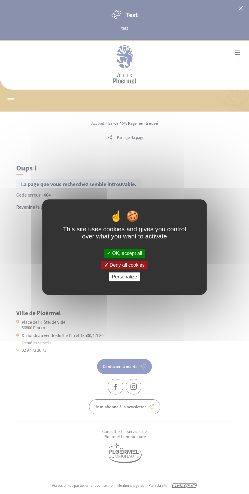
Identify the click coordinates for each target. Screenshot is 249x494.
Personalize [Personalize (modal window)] (124, 276)
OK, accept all (124, 253)
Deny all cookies (124, 265)
